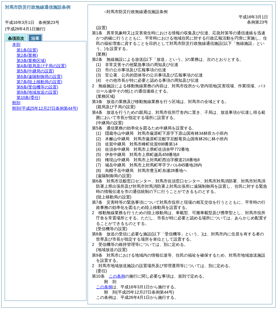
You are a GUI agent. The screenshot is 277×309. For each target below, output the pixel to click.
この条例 (117, 276)
